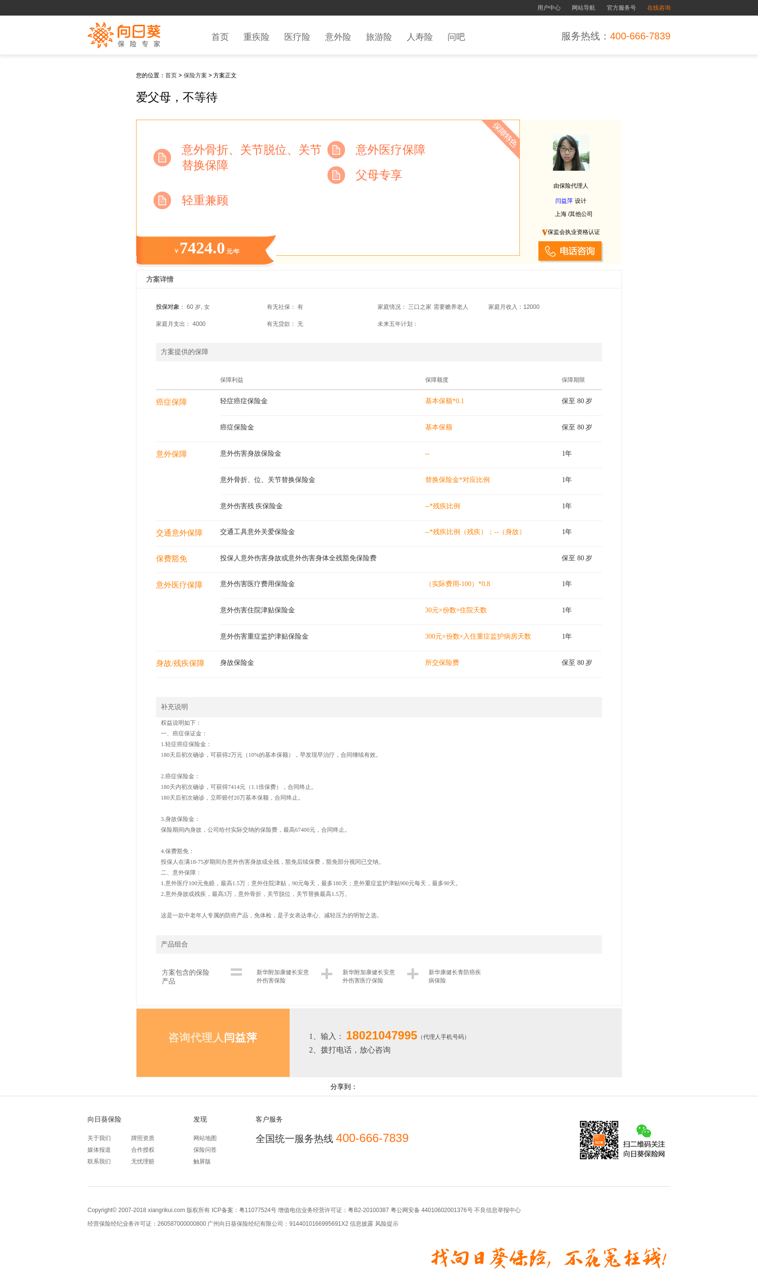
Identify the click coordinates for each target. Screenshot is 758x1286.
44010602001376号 (446, 1210)
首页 (220, 37)
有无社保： (281, 307)
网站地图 (205, 1138)
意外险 (338, 37)
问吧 (456, 37)
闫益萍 (564, 200)
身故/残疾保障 (180, 663)
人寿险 (420, 37)
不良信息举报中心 (497, 1210)
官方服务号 (621, 7)
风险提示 (385, 1223)
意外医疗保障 (179, 585)
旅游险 (379, 37)
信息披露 (360, 1223)
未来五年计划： (398, 324)
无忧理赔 (143, 1161)
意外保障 (171, 454)
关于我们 (99, 1138)
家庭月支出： (173, 324)
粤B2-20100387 (368, 1210)
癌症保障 (171, 402)
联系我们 (99, 1161)
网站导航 (583, 7)
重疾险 (256, 37)
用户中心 (549, 7)
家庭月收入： (505, 307)
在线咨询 (659, 7)
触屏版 (202, 1161)
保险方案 (195, 75)
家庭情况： (392, 307)
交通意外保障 (179, 533)
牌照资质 (143, 1138)
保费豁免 (171, 558)
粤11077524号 (257, 1210)
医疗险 (297, 37)
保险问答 (205, 1149)
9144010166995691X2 (318, 1223)
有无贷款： (281, 324)
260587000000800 (181, 1223)
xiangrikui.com (166, 1210)
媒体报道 (99, 1149)
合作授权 (143, 1149)
